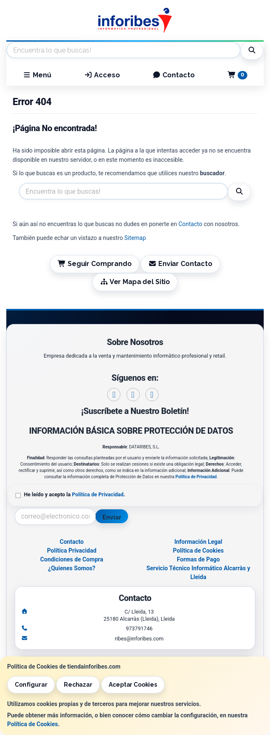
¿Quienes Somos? (71, 568)
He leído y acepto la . (74, 494)
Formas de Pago (198, 559)
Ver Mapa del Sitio (135, 282)
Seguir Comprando (94, 264)
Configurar (31, 684)
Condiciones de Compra (71, 559)
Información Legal (198, 541)
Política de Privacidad (196, 476)
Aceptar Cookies (133, 684)
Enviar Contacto (180, 264)
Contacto (173, 75)
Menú (37, 75)
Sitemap (135, 237)
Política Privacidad (72, 550)
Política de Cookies (32, 724)
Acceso (102, 75)
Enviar (111, 517)
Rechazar (78, 684)
